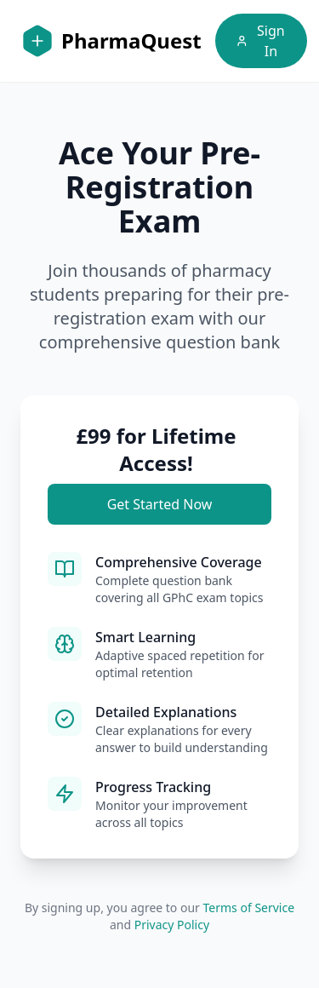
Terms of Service (249, 907)
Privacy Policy (171, 924)
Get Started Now (160, 504)
